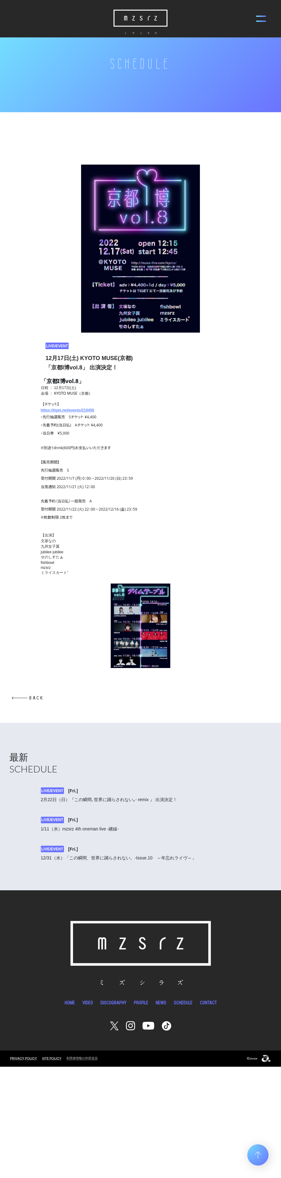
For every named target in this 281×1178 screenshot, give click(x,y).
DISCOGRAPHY (113, 1114)
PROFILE (141, 1114)
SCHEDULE (183, 1114)
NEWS (161, 1114)
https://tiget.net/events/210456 (67, 410)
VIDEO (87, 1114)
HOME (70, 1114)
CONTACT (208, 1114)
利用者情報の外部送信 (83, 1169)
